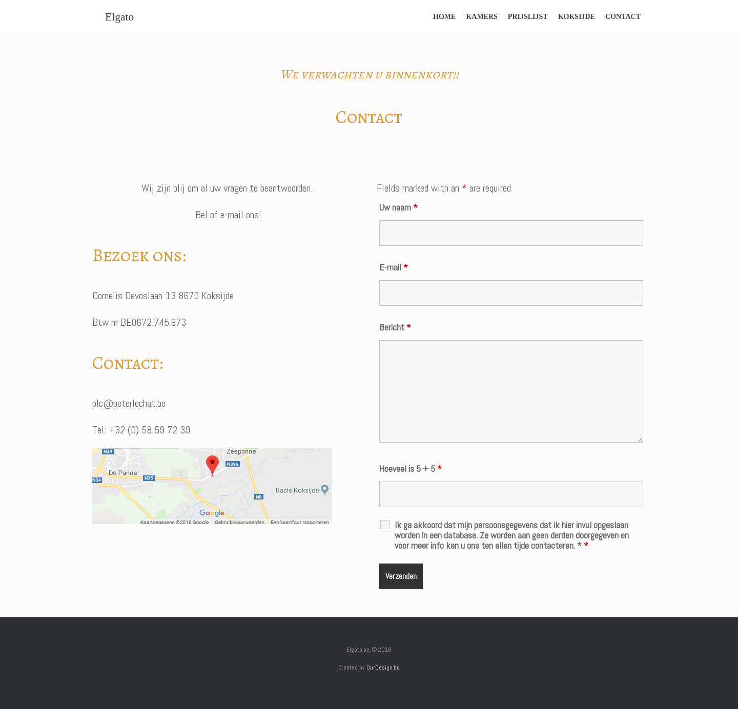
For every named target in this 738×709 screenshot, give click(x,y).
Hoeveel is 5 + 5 (410, 468)
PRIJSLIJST (528, 16)
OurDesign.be (383, 667)
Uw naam (398, 207)
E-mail (393, 267)
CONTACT (623, 16)
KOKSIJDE (576, 16)
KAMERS (481, 16)
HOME (444, 16)
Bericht (395, 327)
